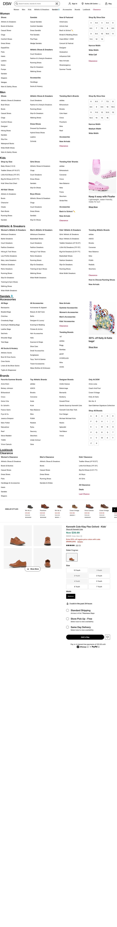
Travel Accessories (37, 363)
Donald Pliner (64, 401)
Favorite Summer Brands (11, 379)
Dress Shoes (5, 43)
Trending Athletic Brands (99, 230)
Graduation (63, 52)
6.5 (91, 28)
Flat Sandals (34, 34)
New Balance (64, 183)
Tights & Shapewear (8, 370)
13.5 (91, 118)
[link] (30, 510)
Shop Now (93, 207)
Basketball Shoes (36, 238)
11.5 (91, 39)
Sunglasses (34, 355)
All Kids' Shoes (7, 189)
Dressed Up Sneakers (38, 128)
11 (113, 33)
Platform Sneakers (8, 264)
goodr (61, 354)
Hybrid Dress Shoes (37, 132)
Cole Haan (63, 113)
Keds (32, 401)
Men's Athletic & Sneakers (41, 230)
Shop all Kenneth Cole (74, 529)
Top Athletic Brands (38, 379)
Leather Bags (6, 329)
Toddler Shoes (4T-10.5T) (10, 170)
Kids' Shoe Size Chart (9, 183)
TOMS (3, 440)
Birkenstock (63, 104)
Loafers (3, 60)
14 (96, 118)
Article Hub (63, 26)
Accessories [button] (67, 9)
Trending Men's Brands (69, 96)
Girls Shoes (35, 161)
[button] (107, 637)
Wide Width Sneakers (9, 290)
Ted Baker (63, 431)
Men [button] (23, 9)
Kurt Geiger (63, 414)
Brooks (62, 109)
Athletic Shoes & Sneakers (41, 49)
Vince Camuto (6, 444)
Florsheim (63, 122)
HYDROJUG (64, 358)
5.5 (107, 23)
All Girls (82, 478)
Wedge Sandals (36, 43)
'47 (60, 336)
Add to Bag (85, 637)
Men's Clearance (47, 457)
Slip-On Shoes (35, 187)
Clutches (4, 316)
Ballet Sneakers (7, 238)
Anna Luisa (93, 384)
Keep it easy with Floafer (102, 196)
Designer (62, 47)
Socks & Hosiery (36, 86)
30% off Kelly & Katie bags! (100, 339)
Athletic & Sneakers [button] (41, 9)
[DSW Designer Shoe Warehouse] (7, 3)
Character (4, 202)
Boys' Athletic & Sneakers (69, 238)
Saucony (33, 431)
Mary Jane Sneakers (8, 260)
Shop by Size (6, 161)
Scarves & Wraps (36, 342)
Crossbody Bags (7, 320)
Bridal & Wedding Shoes (68, 34)
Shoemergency (65, 65)
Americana (63, 22)
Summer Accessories (68, 307)
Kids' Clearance (85, 457)
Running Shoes (35, 62)
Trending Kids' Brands (68, 161)
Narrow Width (94, 45)
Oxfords (33, 141)
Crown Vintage (94, 392)
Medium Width (95, 128)
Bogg (61, 345)
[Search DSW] (37, 4)
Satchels (4, 333)
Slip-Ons (4, 139)
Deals (81, 489)
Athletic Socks (6, 352)
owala (61, 367)
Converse (62, 174)
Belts (32, 316)
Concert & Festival (66, 43)
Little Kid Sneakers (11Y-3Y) (69, 247)
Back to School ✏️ (66, 30)
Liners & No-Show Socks (10, 365)
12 (96, 39)
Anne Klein (5, 384)
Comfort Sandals (36, 26)
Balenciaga (63, 388)
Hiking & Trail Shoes (8, 251)
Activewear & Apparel (38, 307)
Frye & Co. (5, 414)
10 (102, 33)
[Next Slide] (114, 509)
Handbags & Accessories (10, 483)
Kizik (32, 405)
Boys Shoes (35, 194)
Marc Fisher (5, 422)
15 (102, 118)
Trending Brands (66, 332)
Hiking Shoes (6, 130)
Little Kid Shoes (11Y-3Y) (10, 174)
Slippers (4, 78)
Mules (3, 65)
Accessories (64, 136)
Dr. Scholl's (5, 405)
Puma (61, 192)
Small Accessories (37, 350)
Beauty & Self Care (37, 312)
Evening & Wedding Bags (10, 325)
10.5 (107, 33)
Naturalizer (5, 427)
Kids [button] (29, 9)
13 (102, 39)
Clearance (93, 61)
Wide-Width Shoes (8, 148)
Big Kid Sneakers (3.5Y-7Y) (69, 251)
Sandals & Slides (46, 483)
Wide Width (93, 50)
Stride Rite (63, 200)
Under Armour (35, 440)
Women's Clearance (9, 457)
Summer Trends (65, 69)
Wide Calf (93, 54)
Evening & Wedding (37, 325)
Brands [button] (77, 9)
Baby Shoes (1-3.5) (8, 166)
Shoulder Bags (6, 337)
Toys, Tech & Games (37, 359)
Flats (3, 52)
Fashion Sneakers (7, 247)
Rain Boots (5, 211)
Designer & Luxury (37, 320)
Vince (61, 435)
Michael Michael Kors (67, 418)
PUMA (91, 260)
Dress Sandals (35, 30)
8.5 (113, 28)
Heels (3, 56)
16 (107, 118)
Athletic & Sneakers (8, 22)
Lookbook (86, 9)
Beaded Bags (6, 312)
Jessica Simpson (7, 418)
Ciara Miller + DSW (66, 39)
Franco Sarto (6, 410)
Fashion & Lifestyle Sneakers (41, 58)
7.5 (102, 28)
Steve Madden (6, 435)
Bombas (62, 349)
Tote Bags (4, 342)
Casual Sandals (36, 22)
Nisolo (61, 422)
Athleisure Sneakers (8, 234)
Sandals (4, 73)
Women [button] (16, 9)
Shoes (3, 17)
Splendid (62, 427)
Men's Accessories (67, 316)
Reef (61, 130)
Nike (61, 126)
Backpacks (5, 307)
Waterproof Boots (7, 143)
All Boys (82, 474)
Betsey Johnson (7, 388)
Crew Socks (5, 361)
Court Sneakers (36, 54)
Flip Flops (33, 39)
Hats (32, 337)
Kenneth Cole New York (68, 410)
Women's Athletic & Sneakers (13, 230)
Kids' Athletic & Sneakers (70, 230)
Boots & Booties (7, 26)
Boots (3, 109)
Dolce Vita (5, 401)
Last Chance (84, 494)
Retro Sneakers (6, 269)
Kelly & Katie (94, 397)
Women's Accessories (68, 312)
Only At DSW (94, 379)
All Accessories (36, 303)
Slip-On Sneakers (36, 67)
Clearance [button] (97, 9)
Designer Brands (66, 379)
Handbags (34, 82)
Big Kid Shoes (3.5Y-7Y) (10, 179)
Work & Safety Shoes (9, 86)
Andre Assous (64, 384)
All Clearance (84, 485)
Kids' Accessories (66, 321)
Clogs (3, 34)
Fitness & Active (36, 329)
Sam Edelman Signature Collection (102, 405)
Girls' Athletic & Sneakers (69, 234)
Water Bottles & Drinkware (40, 368)
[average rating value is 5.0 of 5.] (72, 545)
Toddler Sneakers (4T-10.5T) (70, 243)
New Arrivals (64, 60)
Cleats (3, 207)
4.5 (96, 23)
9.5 (96, 33)
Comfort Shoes (6, 39)
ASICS (91, 238)
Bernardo (62, 392)
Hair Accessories (36, 333)
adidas (61, 100)
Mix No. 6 (92, 401)
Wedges (4, 82)
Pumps (3, 69)
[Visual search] (57, 3)
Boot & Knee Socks (8, 357)
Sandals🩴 (56, 9)
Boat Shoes (5, 104)
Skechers (62, 196)
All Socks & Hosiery (9, 348)
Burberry (62, 397)
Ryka (32, 427)
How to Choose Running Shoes (102, 279)
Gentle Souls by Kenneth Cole (70, 405)
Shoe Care (34, 346)
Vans (32, 444)
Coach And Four (95, 388)
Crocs (61, 117)
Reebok (91, 264)
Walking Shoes (35, 71)
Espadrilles (5, 47)
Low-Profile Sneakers (9, 256)
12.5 (107, 112)
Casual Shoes (6, 30)
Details (80, 541)
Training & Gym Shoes (9, 282)
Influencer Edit (64, 56)
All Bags (4, 303)
